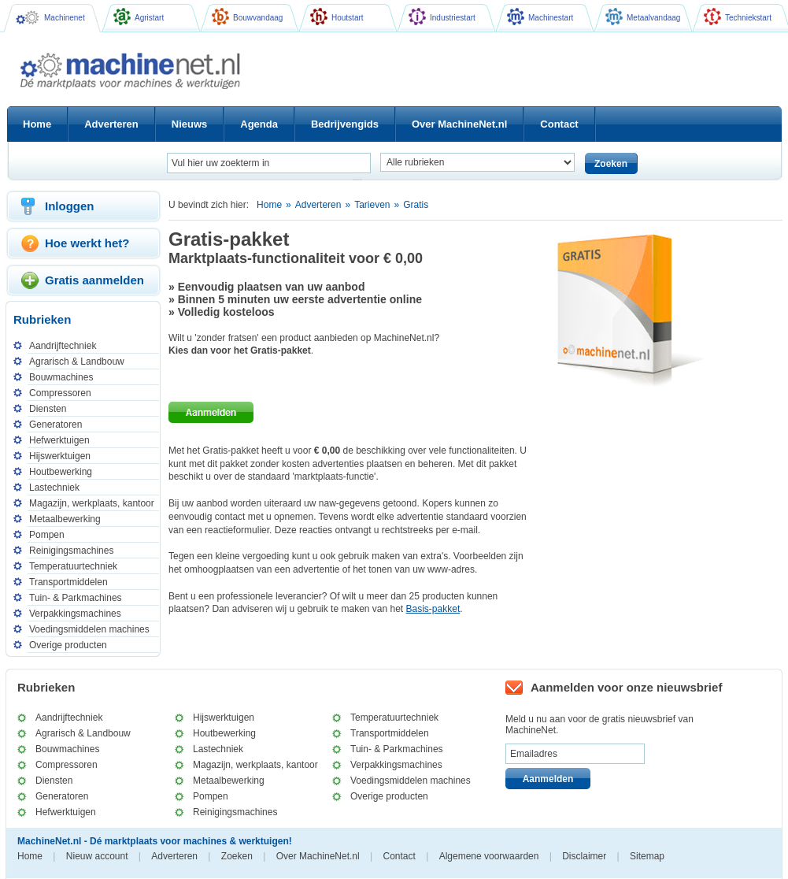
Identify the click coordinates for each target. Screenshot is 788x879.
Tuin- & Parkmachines (75, 597)
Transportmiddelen (68, 582)
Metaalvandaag (642, 16)
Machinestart (540, 16)
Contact (399, 856)
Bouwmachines (61, 377)
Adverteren (318, 204)
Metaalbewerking (65, 519)
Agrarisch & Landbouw (76, 361)
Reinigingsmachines (71, 550)
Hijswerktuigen (60, 456)
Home (269, 204)
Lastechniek (54, 487)
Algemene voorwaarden (489, 856)
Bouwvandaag (247, 16)
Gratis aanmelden (94, 280)
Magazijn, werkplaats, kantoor (91, 503)
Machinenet (50, 18)
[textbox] (269, 163)
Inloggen (69, 206)
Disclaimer (584, 856)
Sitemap (647, 856)
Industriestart (442, 16)
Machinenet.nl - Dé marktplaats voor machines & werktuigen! (137, 71)
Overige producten (68, 645)
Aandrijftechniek (62, 345)
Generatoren (55, 424)
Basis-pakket (433, 608)
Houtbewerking (60, 471)
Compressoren (60, 393)
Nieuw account (97, 856)
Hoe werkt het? (87, 243)
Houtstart (337, 16)
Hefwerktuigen (59, 440)
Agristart (138, 16)
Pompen (47, 534)
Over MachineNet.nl (318, 856)
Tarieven (372, 204)
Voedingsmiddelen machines (89, 629)
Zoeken (237, 856)
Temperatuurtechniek (73, 566)
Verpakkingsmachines (75, 613)
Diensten (47, 408)
